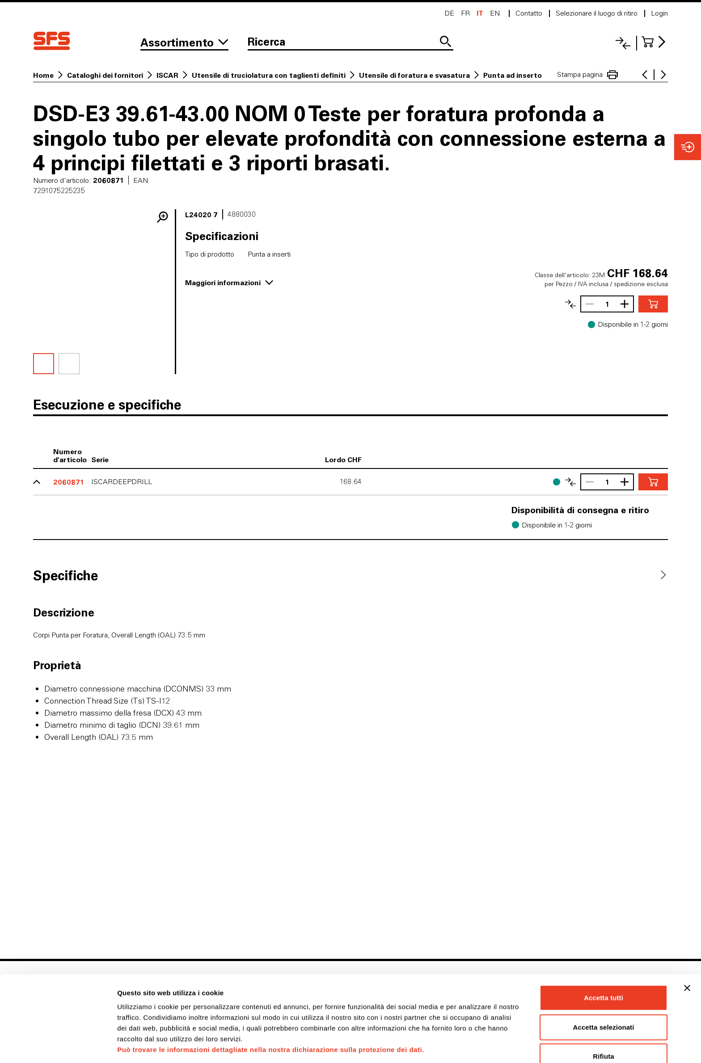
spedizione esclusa (641, 284)
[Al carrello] (655, 42)
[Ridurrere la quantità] (587, 304)
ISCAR (167, 75)
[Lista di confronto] (623, 43)
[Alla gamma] (184, 43)
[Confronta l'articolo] (570, 304)
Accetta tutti (603, 964)
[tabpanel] (350, 683)
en (495, 12)
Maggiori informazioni (229, 282)
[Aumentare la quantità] (627, 304)
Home (43, 75)
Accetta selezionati (603, 994)
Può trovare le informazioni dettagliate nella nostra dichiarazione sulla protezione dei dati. (270, 1016)
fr (465, 12)
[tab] (65, 574)
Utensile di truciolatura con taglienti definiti (269, 75)
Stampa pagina (587, 74)
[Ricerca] (350, 42)
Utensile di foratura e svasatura (414, 75)
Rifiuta (603, 1023)
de (449, 12)
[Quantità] (607, 304)
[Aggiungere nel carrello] (653, 303)
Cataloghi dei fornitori (105, 75)
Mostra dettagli (470, 1045)
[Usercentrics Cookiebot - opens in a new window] (58, 1045)
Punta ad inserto (512, 75)
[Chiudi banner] (687, 955)
